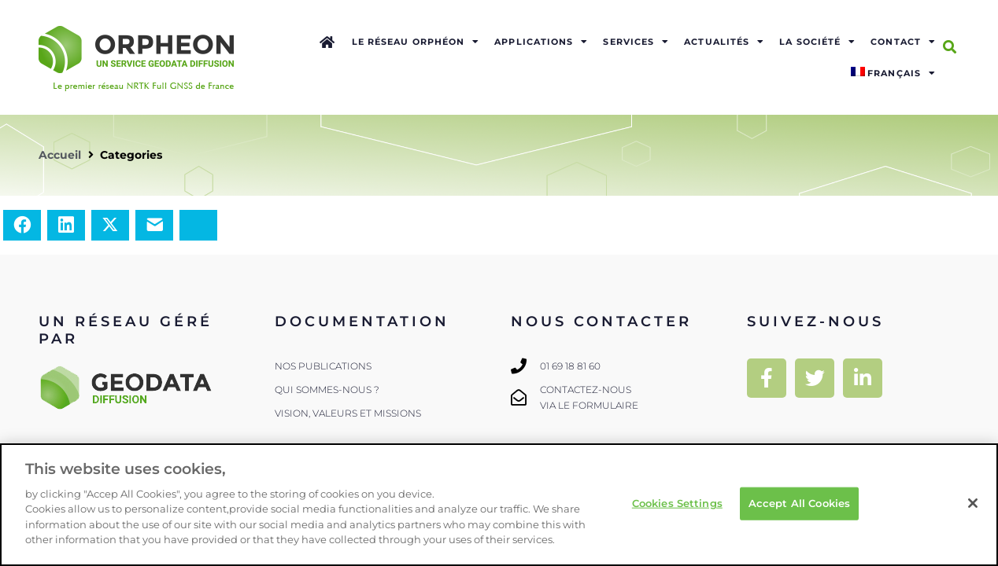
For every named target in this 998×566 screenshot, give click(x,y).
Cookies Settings (677, 503)
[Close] (972, 503)
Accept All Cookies (799, 503)
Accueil (60, 155)
